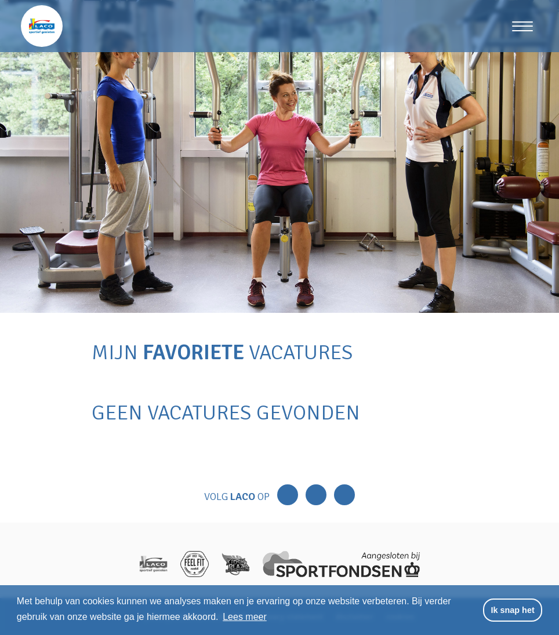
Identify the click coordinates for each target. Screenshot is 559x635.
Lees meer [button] (245, 617)
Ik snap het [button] (513, 610)
